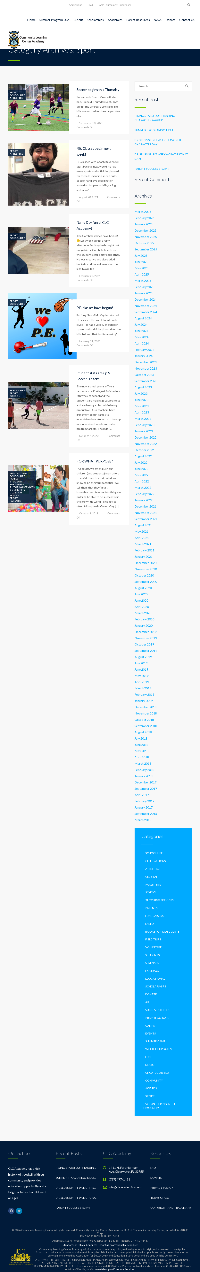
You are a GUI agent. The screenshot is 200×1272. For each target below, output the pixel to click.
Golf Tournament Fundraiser (115, 4)
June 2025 (141, 262)
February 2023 (144, 425)
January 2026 (144, 224)
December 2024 (145, 299)
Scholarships (95, 20)
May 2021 (141, 531)
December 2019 (145, 632)
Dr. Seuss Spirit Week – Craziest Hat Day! (161, 156)
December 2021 (145, 506)
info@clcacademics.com (125, 1187)
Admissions (75, 4)
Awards (151, 1088)
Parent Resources (138, 20)
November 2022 (146, 443)
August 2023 (143, 387)
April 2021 (142, 537)
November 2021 (146, 512)
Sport (14, 92)
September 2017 (146, 788)
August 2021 (143, 525)
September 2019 (146, 650)
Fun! (148, 1057)
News (158, 20)
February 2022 (144, 494)
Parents (15, 501)
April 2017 (142, 795)
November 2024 (146, 305)
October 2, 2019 (88, 513)
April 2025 (142, 274)
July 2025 (141, 255)
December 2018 (145, 707)
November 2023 (146, 368)
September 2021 (146, 519)
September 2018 (146, 726)
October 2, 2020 (88, 435)
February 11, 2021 (90, 341)
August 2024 (143, 318)
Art (148, 1002)
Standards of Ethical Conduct (79, 1245)
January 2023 (144, 431)
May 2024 (141, 337)
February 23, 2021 (90, 275)
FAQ (90, 4)
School (15, 396)
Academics (115, 20)
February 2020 (144, 619)
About (78, 20)
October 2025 (144, 243)
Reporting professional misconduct (118, 1245)
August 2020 (143, 588)
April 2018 (142, 757)
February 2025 (144, 287)
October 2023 (144, 374)
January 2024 (144, 356)
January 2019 (144, 701)
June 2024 (141, 331)
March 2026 (143, 211)
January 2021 (144, 556)
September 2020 (146, 581)
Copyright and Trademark (170, 1207)
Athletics (16, 98)
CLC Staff (16, 492)
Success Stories (157, 1010)
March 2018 (143, 763)
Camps (150, 1025)
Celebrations (155, 861)
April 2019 (142, 682)
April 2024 (142, 343)
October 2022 (144, 450)
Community (17, 490)
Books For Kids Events (162, 931)
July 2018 (141, 738)
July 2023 (141, 393)
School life (17, 95)
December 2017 (145, 782)
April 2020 (142, 606)
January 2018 (144, 776)
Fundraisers (154, 916)
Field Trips (153, 939)
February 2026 (144, 218)
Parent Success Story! (152, 168)
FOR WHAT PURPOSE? (95, 461)
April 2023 (142, 412)
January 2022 (144, 500)
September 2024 (146, 312)
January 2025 (144, 293)
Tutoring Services (22, 487)
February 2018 (144, 770)
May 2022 (141, 475)
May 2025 (141, 268)
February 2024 (144, 349)
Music (149, 1064)
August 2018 (143, 732)
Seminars (152, 963)
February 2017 (144, 801)
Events (150, 1033)
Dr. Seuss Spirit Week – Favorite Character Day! (158, 142)
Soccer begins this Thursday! (99, 89)
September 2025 (146, 249)
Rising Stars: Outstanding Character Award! (155, 118)
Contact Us (187, 20)
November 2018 (146, 713)
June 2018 (141, 744)
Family (14, 479)
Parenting (17, 484)
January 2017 (144, 807)
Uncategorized (157, 1072)
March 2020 (143, 613)
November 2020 (146, 569)
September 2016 (146, 813)
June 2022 (141, 469)
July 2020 (141, 594)
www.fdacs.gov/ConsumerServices (114, 1269)
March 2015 (143, 820)
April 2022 (142, 481)
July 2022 (141, 462)
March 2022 (143, 487)
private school (157, 1017)
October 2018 (144, 719)
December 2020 (145, 563)
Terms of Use (160, 1197)
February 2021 (144, 550)
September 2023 (146, 381)
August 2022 (143, 456)
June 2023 (141, 400)
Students (16, 482)
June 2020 (141, 600)
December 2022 (145, 437)
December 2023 (145, 362)
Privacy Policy (161, 1187)
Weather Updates (158, 1049)
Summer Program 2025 (55, 20)
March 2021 (143, 544)
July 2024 (141, 324)
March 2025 (143, 280)
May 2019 (141, 675)
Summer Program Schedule (155, 130)
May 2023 (141, 406)
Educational (18, 473)
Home (31, 20)
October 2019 (144, 644)
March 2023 (143, 418)
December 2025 (145, 230)
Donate (170, 20)
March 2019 (143, 688)
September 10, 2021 (91, 123)
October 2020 (144, 575)
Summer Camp (155, 1041)
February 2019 (144, 694)
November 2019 (146, 638)
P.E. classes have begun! (95, 308)
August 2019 (143, 657)
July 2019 (141, 663)
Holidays (152, 970)
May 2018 (141, 751)
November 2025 (146, 236)
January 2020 (144, 625)
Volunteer (153, 947)
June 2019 (141, 669)
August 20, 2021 (88, 197)
